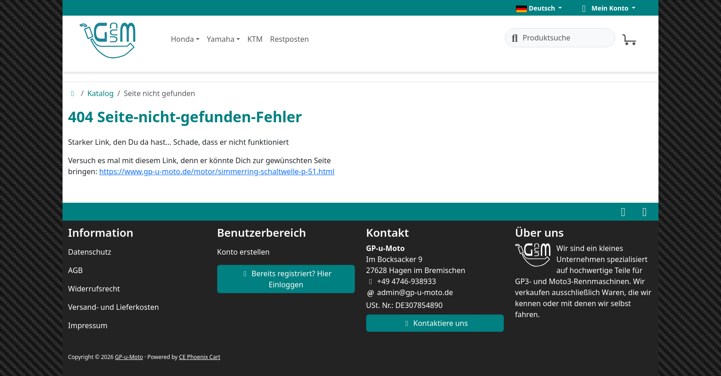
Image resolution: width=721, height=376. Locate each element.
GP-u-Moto (129, 357)
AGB (75, 270)
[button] (539, 8)
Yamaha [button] (221, 39)
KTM (255, 39)
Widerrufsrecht (94, 289)
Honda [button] (182, 39)
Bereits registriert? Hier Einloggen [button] (286, 279)
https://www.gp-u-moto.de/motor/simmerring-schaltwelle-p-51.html (217, 171)
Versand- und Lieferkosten (113, 307)
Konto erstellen (243, 252)
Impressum (88, 325)
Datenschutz (89, 252)
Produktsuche (540, 38)
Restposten (289, 39)
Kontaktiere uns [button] (435, 323)
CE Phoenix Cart (199, 357)
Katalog (100, 93)
